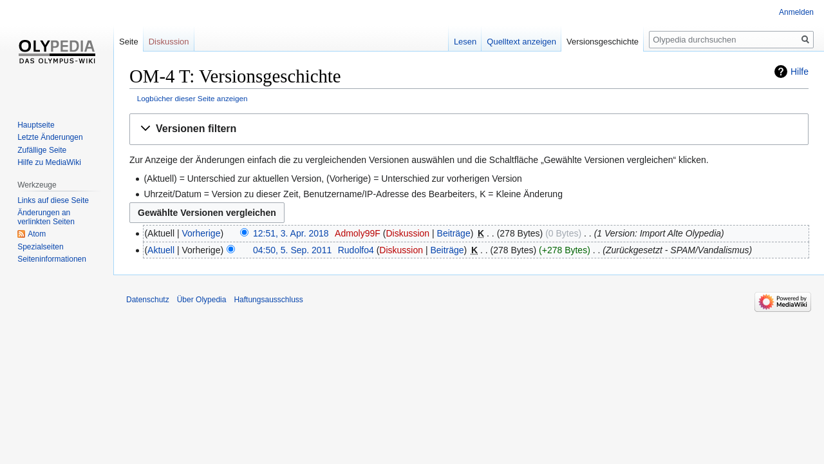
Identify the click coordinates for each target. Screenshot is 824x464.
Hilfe (800, 71)
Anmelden (796, 12)
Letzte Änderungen (49, 137)
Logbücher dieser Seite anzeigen (192, 98)
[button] (469, 129)
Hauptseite (35, 125)
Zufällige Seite (41, 150)
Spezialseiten (40, 246)
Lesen (465, 41)
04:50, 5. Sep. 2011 (292, 250)
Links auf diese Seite (53, 200)
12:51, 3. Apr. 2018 (291, 233)
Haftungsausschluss (268, 299)
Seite (128, 41)
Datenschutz (147, 299)
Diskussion (407, 233)
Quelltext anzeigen (521, 41)
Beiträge (454, 233)
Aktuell (160, 250)
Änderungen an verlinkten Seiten (46, 217)
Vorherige (201, 233)
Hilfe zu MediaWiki (49, 162)
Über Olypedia (202, 299)
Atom (37, 233)
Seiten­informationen (51, 259)
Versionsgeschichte (602, 41)
